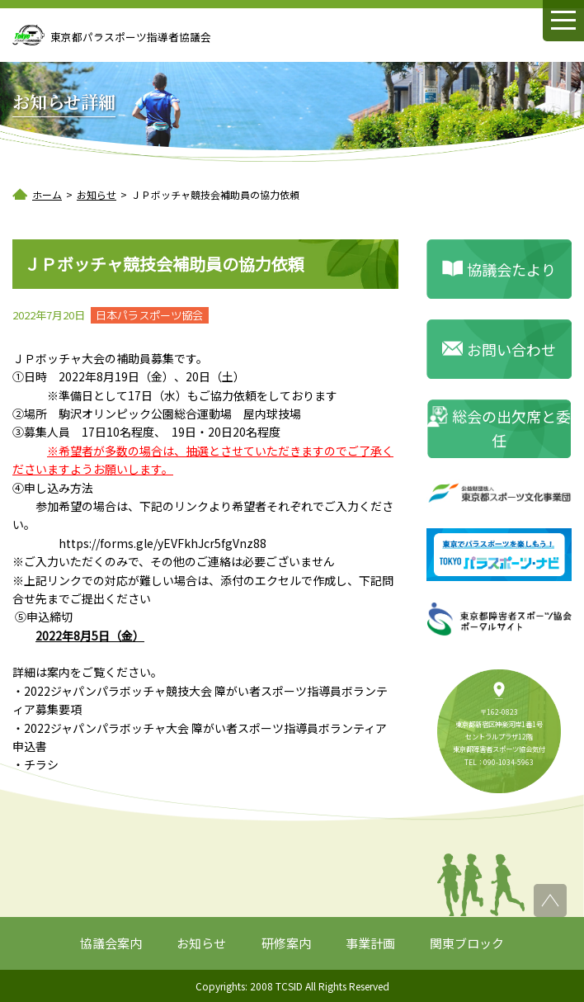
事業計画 (370, 943)
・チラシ (35, 764)
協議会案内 (111, 943)
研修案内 (286, 943)
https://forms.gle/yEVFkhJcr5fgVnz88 (162, 543)
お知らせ (201, 943)
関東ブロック (467, 943)
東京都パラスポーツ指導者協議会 (130, 37)
